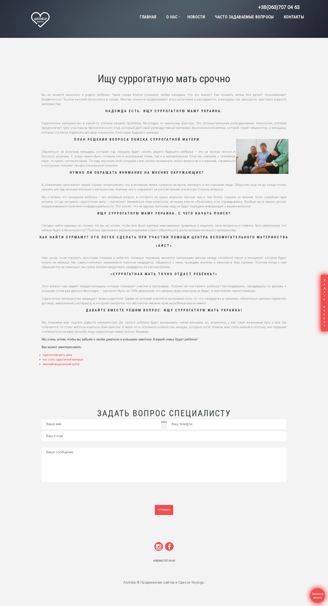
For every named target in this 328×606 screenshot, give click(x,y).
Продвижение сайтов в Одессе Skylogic (173, 582)
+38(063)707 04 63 (279, 7)
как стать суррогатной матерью (63, 359)
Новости (196, 16)
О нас (171, 16)
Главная (148, 16)
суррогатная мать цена (57, 355)
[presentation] (76, 497)
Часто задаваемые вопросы (244, 16)
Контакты (294, 16)
